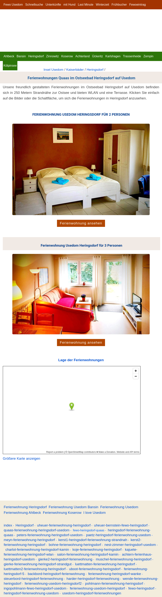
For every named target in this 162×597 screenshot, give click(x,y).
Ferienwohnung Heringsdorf (25, 507)
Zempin (148, 56)
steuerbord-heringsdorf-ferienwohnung (33, 579)
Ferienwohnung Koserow (62, 513)
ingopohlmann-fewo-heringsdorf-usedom (35, 588)
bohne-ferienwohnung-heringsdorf (75, 545)
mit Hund (69, 4)
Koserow (67, 56)
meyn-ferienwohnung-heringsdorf (29, 540)
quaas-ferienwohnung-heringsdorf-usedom (37, 530)
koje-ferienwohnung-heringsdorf (96, 549)
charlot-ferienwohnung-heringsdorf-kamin (37, 549)
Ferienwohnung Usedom (119, 507)
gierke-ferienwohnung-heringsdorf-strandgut (38, 564)
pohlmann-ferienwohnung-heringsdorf (114, 583)
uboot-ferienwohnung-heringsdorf (95, 569)
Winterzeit (102, 4)
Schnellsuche (34, 4)
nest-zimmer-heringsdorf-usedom (130, 545)
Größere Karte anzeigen (21, 458)
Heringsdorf (36, 56)
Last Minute (85, 4)
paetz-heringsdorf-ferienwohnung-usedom (118, 535)
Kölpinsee (10, 65)
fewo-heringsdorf (141, 588)
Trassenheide (132, 56)
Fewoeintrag (137, 4)
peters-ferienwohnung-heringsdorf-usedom (50, 535)
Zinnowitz (52, 56)
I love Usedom (94, 513)
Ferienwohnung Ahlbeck (22, 513)
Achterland (82, 56)
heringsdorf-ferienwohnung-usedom (31, 593)
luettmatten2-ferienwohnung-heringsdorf (35, 569)
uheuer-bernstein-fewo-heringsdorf (120, 525)
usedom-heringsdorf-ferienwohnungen (91, 593)
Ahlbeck (9, 56)
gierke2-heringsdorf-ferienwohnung (65, 559)
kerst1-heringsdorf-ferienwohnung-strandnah (92, 540)
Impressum (11, 13)
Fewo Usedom (13, 4)
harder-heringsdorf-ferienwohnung (93, 579)
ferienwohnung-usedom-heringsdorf (97, 588)
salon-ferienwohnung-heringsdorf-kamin (87, 554)
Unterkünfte (53, 4)
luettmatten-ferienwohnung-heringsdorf (105, 564)
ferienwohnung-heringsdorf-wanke (114, 574)
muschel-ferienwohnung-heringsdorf (124, 559)
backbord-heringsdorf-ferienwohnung (56, 574)
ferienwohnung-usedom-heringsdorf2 (53, 583)
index (8, 525)
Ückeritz (97, 56)
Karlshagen (113, 56)
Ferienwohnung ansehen (81, 223)
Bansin (21, 56)
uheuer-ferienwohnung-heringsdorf (63, 525)
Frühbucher (119, 4)
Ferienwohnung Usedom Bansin (73, 507)
